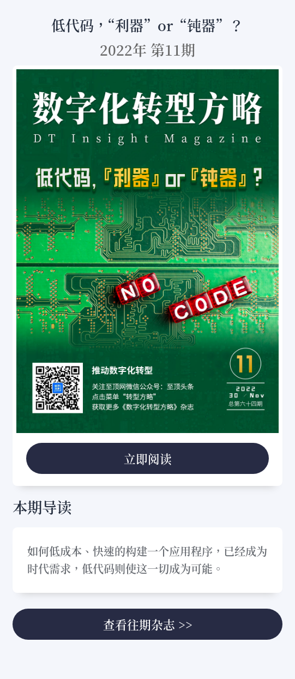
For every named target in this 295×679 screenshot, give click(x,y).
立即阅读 (148, 458)
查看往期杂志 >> (147, 624)
